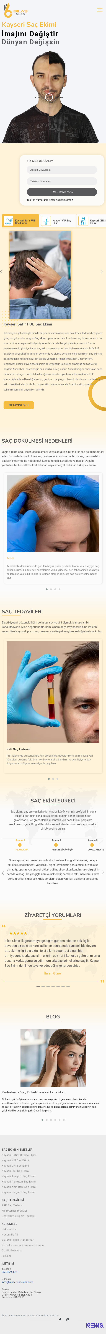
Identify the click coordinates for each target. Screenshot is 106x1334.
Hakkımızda (9, 1229)
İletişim (6, 1256)
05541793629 (9, 1272)
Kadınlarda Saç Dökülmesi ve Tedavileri (34, 1092)
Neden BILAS (10, 1234)
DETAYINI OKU (19, 405)
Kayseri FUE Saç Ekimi (15, 1171)
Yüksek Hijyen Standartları (18, 1240)
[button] (47, 589)
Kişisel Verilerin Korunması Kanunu (23, 1245)
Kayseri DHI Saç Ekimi (15, 1165)
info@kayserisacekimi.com (17, 1282)
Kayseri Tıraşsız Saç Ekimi (18, 1176)
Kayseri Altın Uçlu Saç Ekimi (19, 1187)
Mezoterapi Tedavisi (14, 1210)
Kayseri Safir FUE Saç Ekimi (19, 1155)
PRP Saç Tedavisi (12, 1205)
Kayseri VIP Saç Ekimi (15, 1160)
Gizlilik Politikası (12, 1250)
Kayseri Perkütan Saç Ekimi (19, 1181)
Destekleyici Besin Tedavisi (18, 1216)
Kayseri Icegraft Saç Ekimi (18, 1192)
